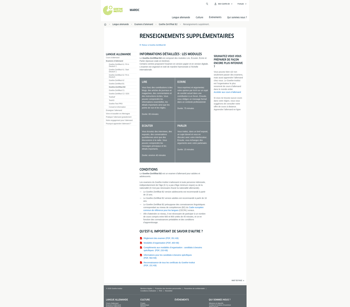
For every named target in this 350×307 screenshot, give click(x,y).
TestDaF (112, 97)
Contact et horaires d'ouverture (220, 305)
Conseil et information (117, 107)
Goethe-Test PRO (116, 104)
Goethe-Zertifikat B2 (117, 87)
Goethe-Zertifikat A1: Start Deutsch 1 (119, 71)
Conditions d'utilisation (148, 291)
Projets (142, 303)
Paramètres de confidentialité (194, 288)
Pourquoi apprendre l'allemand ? (118, 124)
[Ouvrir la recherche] (207, 4)
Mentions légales (146, 288)
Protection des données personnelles (168, 288)
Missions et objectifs (216, 303)
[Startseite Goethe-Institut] (113, 10)
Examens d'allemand (114, 61)
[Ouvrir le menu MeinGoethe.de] (223, 4)
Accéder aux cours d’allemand (227, 92)
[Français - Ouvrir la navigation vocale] (242, 4)
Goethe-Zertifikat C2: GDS (119, 94)
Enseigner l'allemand (114, 110)
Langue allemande (181, 17)
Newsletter (168, 291)
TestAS (111, 100)
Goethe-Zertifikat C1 (116, 90)
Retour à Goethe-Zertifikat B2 (154, 45)
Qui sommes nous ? (237, 17)
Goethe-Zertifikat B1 (116, 84)
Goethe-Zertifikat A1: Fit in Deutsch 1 (119, 65)
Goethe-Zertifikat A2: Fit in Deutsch (119, 76)
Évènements (182, 299)
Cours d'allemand (112, 58)
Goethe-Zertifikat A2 (116, 80)
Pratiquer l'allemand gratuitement (118, 117)
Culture (199, 17)
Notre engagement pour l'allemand (119, 120)
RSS (160, 291)
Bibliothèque (144, 305)
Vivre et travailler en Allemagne (118, 114)
